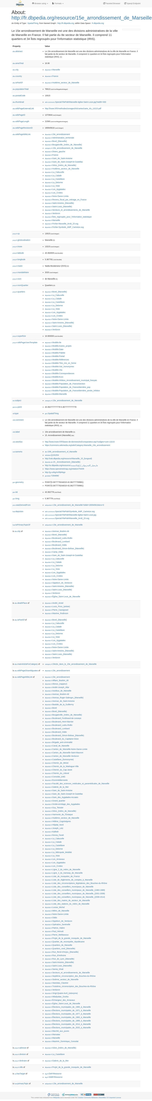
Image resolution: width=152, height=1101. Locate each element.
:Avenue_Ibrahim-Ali (57, 531)
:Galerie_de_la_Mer (57, 787)
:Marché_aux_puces (57, 1031)
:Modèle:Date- (54, 349)
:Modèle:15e (53, 370)
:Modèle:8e (53, 342)
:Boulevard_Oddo (56, 545)
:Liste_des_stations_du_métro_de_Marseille (67, 904)
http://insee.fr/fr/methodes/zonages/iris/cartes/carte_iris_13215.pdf (73, 108)
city (16, 70)
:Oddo (51, 917)
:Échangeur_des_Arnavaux (60, 1000)
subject (17, 400)
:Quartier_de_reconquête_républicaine (65, 942)
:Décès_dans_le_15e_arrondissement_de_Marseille (70, 664)
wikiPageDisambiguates (26, 670)
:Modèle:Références (57, 360)
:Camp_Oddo (54, 552)
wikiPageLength (21, 121)
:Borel (51, 708)
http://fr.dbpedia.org (65, 23)
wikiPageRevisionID (23, 128)
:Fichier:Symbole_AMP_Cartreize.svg (64, 227)
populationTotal (21, 89)
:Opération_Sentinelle (57, 924)
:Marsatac (52, 1034)
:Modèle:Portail (55, 356)
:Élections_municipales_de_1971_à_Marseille (68, 1010)
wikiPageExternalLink (23, 108)
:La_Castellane (55, 179)
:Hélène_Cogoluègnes (58, 821)
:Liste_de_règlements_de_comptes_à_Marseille (69, 880)
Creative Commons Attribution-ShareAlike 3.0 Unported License (99, 1097)
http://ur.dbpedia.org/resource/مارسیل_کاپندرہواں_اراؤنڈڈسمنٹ (71, 465)
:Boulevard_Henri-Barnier (59, 722)
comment (18, 420)
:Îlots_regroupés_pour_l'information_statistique (68, 217)
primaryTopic (21, 1083)
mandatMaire (21, 272)
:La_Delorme (54, 182)
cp (16, 233)
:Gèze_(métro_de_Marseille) (60, 165)
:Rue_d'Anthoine (55, 955)
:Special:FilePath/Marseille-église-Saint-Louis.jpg (70, 515)
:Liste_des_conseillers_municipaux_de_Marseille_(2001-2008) (75, 893)
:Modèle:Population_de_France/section (65, 384)
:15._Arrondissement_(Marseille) (62, 462)
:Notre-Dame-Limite (57, 196)
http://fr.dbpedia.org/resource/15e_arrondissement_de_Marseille (82, 18)
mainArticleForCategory (26, 664)
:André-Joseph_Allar (57, 687)
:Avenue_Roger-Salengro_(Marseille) (64, 698)
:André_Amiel (54, 603)
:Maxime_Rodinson (56, 613)
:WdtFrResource (53, 1077)
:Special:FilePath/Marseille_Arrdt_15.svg (67, 518)
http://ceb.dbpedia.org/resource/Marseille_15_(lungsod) (68, 458)
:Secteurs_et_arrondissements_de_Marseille (67, 210)
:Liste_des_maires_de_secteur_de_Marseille (67, 900)
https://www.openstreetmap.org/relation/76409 (64, 469)
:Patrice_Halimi (55, 928)
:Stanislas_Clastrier (56, 983)
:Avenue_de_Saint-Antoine (60, 701)
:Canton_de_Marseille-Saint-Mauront (64, 753)
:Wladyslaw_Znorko (57, 997)
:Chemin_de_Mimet (56, 763)
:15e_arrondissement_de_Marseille (63, 148)
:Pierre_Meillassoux (57, 935)
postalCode (19, 95)
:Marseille (52, 70)
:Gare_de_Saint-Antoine (58, 158)
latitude (18, 253)
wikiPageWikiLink (21, 134)
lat (15, 492)
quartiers (19, 292)
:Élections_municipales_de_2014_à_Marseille (68, 1024)
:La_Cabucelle (54, 172)
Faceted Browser (111, 3)
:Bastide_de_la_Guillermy (59, 704)
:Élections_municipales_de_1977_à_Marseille (68, 1014)
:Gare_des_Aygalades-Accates (61, 797)
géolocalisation (21, 240)
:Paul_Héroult (54, 931)
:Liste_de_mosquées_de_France (62, 876)
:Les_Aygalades (55, 189)
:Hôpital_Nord (54, 825)
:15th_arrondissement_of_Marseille (61, 452)
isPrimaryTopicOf (21, 525)
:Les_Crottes (54, 193)
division (20, 1054)
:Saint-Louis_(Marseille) (58, 206)
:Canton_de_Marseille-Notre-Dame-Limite (66, 749)
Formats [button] (58, 3)
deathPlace (21, 603)
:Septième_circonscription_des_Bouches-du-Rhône (70, 976)
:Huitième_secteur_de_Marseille (62, 83)
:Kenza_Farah (54, 835)
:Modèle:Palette (55, 353)
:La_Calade (53, 175)
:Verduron (52, 213)
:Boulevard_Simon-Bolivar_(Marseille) (64, 548)
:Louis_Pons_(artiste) (57, 606)
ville (19, 1067)
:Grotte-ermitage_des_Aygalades (62, 804)
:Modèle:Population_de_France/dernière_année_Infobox (72, 391)
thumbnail (18, 102)
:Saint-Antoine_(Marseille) (59, 203)
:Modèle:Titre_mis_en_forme (60, 363)
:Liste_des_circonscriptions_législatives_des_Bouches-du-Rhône (76, 883)
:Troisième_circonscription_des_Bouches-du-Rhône (70, 986)
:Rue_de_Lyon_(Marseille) (59, 959)
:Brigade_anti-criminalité (58, 742)
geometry (18, 482)
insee (17, 246)
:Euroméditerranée (56, 780)
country (17, 76)
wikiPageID (19, 115)
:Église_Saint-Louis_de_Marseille (62, 596)
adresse (20, 1048)
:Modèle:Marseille (56, 394)
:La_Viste (52, 186)
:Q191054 (52, 455)
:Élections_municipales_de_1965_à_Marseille (68, 1007)
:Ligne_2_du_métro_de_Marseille (62, 869)
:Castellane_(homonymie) (59, 759)
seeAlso (17, 442)
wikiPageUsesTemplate (25, 342)
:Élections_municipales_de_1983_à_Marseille (68, 1017)
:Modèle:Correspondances (59, 373)
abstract (17, 51)
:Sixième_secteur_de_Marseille (61, 979)
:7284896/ (52, 476)
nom (17, 279)
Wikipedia (56, 1097)
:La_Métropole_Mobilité (58, 852)
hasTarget (20, 1074)
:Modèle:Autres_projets (58, 346)
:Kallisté (51, 832)
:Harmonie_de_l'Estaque (59, 814)
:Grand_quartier (55, 801)
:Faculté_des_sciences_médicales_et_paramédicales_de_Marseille (77, 783)
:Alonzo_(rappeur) (56, 684)
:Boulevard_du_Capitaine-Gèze (62, 739)
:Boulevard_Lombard (57, 541)
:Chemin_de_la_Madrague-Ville (62, 766)
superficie (19, 336)
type (16, 413)
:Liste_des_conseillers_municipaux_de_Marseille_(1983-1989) (75, 890)
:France (51, 76)
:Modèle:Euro (54, 377)
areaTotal (18, 63)
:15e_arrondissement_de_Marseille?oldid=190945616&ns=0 (74, 505)
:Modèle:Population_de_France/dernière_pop (67, 387)
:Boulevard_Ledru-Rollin (58, 538)
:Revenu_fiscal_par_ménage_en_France (65, 200)
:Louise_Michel (55, 907)
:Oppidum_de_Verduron (58, 583)
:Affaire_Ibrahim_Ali (56, 680)
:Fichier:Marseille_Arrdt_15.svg (61, 224)
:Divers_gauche (55, 151)
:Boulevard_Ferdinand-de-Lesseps (63, 718)
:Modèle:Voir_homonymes (59, 366)
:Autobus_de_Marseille (58, 691)
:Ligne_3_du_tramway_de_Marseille (64, 873)
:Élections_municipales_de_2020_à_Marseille (68, 1027)
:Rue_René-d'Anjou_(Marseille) (61, 952)
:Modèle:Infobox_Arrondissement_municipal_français (71, 380)
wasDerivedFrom (22, 505)
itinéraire (21, 1061)
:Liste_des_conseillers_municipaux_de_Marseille (69, 887)
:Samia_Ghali (54, 969)
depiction (18, 511)
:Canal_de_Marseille (57, 746)
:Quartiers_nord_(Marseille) (60, 948)
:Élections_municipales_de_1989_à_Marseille (68, 1021)
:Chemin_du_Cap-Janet (58, 770)
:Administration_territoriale (59, 138)
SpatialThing (33, 23)
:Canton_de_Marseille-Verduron (62, 756)
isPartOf (17, 83)
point (17, 407)
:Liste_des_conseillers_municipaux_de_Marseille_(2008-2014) (75, 897)
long (16, 498)
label (16, 432)
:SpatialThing (52, 413)
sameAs (17, 452)
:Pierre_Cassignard (56, 610)
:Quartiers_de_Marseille (58, 945)
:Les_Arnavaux (55, 859)
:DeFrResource (53, 1074)
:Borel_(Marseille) (56, 141)
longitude (19, 259)
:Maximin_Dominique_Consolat (61, 1041)
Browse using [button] (40, 3)
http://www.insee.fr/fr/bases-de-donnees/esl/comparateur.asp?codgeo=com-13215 (80, 442)
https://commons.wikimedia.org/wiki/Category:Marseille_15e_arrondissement (77, 445)
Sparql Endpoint (132, 3)
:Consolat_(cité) (55, 777)
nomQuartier (20, 285)
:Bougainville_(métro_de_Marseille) (63, 145)
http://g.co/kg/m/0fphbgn (55, 472)
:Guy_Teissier (54, 808)
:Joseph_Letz (54, 828)
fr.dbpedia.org (98, 23)
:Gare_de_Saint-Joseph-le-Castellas (64, 162)
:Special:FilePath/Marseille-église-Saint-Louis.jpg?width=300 (75, 102)
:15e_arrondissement (57, 134)
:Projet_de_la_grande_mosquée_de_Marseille (68, 938)
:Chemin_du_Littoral (57, 773)
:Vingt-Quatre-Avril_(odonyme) (61, 993)
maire (17, 266)
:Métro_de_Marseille (57, 911)
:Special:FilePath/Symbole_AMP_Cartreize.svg (70, 511)
